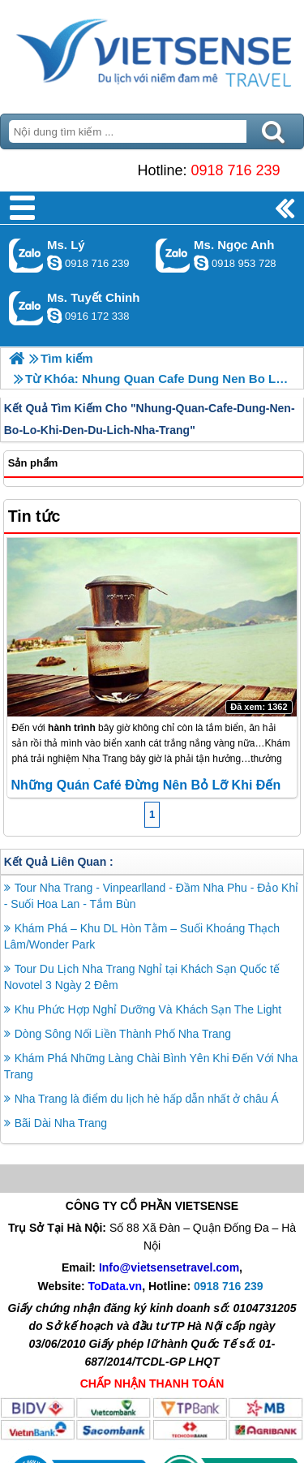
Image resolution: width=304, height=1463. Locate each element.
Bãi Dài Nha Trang (61, 1123)
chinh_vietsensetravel (54, 316)
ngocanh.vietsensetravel (201, 263)
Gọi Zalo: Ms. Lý (26, 255)
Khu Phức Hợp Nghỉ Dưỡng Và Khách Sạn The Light (148, 1009)
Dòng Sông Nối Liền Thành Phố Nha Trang (123, 1033)
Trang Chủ (152, 52)
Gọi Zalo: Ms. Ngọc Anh (173, 255)
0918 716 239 (235, 170)
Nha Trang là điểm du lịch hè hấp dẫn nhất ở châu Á (147, 1098)
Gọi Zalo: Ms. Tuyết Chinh (26, 308)
